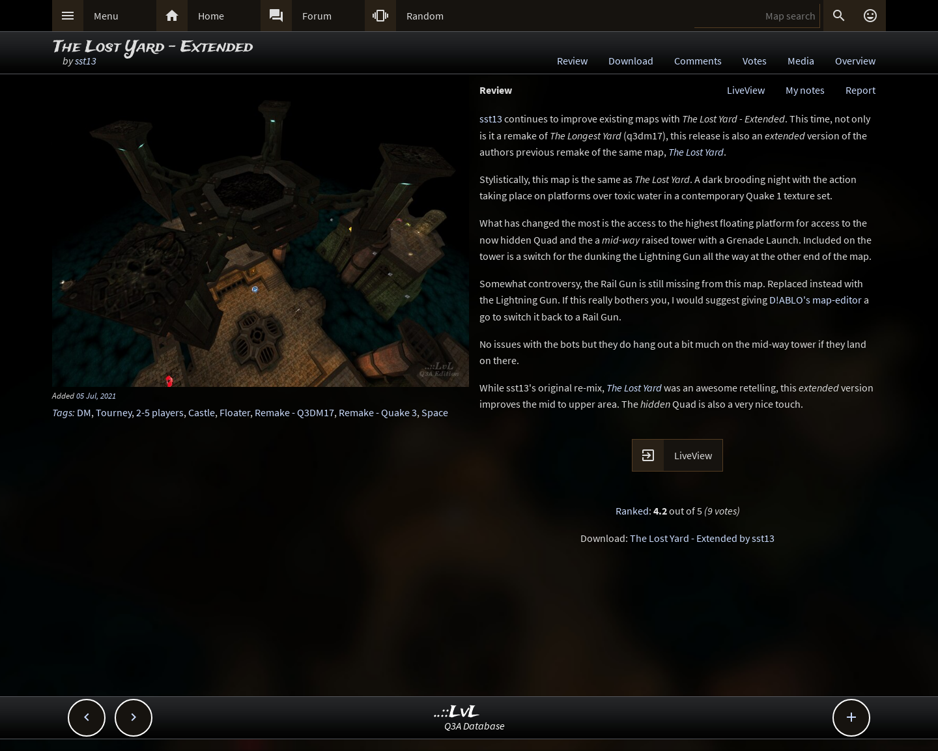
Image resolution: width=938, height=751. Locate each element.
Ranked (632, 510)
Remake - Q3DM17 (294, 412)
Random (425, 15)
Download (630, 60)
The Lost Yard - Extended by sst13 (702, 538)
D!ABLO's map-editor (815, 299)
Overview (855, 60)
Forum (317, 15)
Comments (698, 60)
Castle (201, 412)
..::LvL (457, 712)
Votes (755, 60)
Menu (106, 15)
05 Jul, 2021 (96, 395)
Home (211, 15)
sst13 (85, 60)
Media (801, 60)
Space (434, 412)
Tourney (114, 412)
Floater (235, 412)
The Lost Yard (696, 151)
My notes (805, 89)
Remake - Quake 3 (378, 412)
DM (84, 412)
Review (572, 60)
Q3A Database (474, 725)
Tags (62, 412)
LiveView (746, 89)
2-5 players (160, 412)
